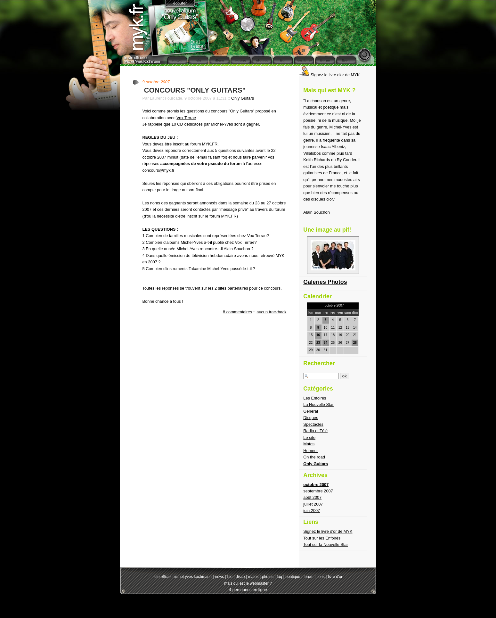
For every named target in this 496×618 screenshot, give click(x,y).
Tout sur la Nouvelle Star (325, 544)
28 (355, 342)
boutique (292, 576)
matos (253, 576)
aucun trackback (271, 311)
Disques (310, 417)
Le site (309, 437)
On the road (314, 457)
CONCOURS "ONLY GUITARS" (195, 90)
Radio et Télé (315, 430)
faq (279, 576)
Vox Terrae (186, 117)
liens (321, 576)
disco (240, 576)
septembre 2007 (318, 491)
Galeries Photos (325, 282)
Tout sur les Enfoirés (321, 538)
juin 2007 (311, 510)
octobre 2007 (316, 484)
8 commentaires (237, 311)
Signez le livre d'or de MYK (329, 74)
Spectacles (313, 424)
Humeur (310, 450)
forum (308, 576)
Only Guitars (242, 98)
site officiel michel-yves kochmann (183, 576)
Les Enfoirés (314, 398)
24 (325, 342)
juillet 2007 (313, 504)
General (310, 411)
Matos (308, 443)
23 (318, 342)
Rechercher (319, 363)
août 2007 (312, 497)
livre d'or (335, 576)
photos (267, 576)
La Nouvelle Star (318, 404)
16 (318, 335)
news (219, 576)
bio (229, 576)
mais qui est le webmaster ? (248, 583)
